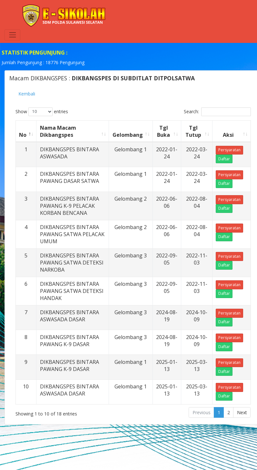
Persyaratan (229, 150)
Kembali (26, 94)
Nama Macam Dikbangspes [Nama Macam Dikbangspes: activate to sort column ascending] (58, 131)
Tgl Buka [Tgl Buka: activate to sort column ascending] (163, 131)
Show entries (41, 111)
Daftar (224, 159)
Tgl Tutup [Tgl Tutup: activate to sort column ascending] (193, 131)
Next (242, 412)
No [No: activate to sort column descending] (22, 134)
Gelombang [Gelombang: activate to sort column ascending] (128, 134)
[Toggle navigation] (12, 35)
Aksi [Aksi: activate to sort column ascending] (228, 134)
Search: (217, 111)
